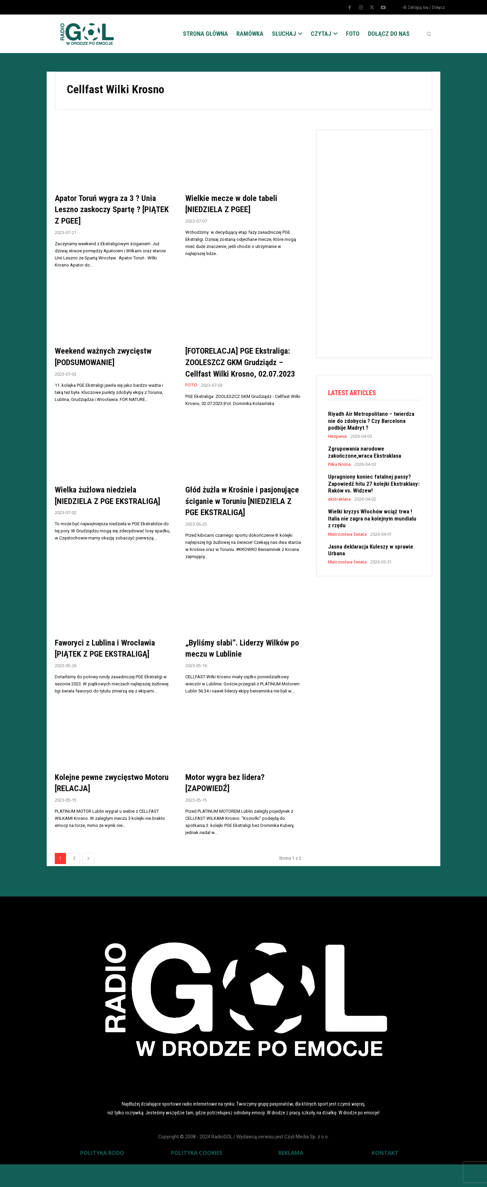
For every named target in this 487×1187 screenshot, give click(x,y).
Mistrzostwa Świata (347, 535)
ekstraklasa (339, 500)
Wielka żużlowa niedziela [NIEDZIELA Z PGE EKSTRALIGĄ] (102, 512)
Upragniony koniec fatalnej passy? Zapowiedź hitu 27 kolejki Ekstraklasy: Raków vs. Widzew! (373, 484)
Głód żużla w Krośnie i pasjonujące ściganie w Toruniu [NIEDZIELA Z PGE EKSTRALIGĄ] (243, 517)
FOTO (191, 397)
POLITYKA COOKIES (196, 1175)
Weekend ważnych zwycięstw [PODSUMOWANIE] (110, 356)
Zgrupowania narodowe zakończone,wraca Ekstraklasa (364, 453)
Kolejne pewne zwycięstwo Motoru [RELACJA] (105, 805)
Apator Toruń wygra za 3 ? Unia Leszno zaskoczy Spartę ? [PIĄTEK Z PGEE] (112, 209)
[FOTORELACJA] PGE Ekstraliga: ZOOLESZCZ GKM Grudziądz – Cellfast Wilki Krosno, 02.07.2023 (239, 367)
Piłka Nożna (339, 465)
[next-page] (88, 881)
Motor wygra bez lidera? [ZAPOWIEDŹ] (230, 805)
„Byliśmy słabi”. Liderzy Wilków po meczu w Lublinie (238, 670)
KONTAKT (385, 1175)
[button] (429, 34)
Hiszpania (337, 437)
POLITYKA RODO (102, 1175)
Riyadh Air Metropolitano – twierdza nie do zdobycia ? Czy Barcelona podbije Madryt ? (371, 421)
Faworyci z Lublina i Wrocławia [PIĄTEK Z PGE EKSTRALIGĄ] (112, 670)
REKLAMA (290, 1175)
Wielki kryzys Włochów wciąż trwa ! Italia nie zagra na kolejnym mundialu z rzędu (372, 519)
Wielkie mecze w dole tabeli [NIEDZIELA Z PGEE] (238, 203)
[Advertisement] (379, 242)
